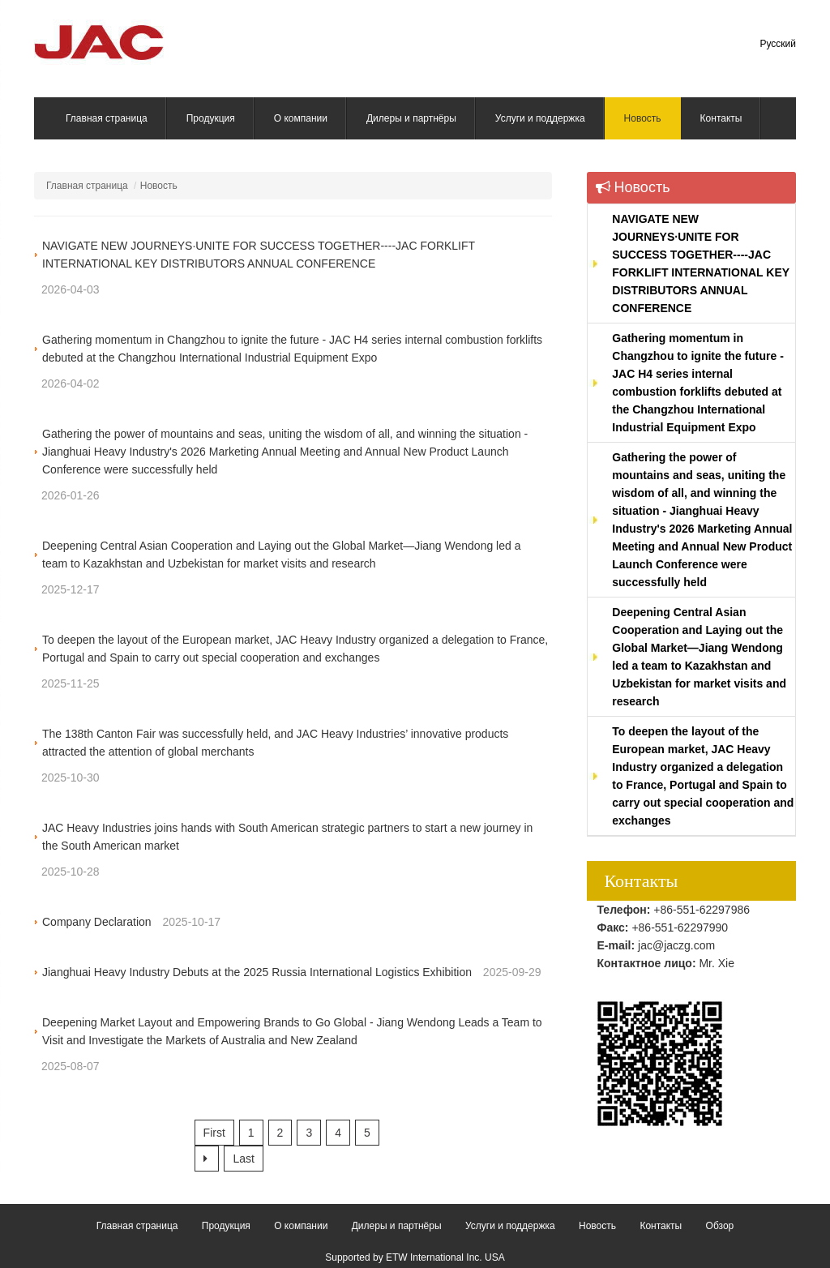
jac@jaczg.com (676, 945)
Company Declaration (97, 921)
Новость (633, 187)
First (214, 1132)
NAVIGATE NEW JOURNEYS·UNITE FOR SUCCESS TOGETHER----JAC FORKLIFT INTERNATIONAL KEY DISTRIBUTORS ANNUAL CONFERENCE (700, 263)
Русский (777, 43)
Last (243, 1158)
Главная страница (87, 185)
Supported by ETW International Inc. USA (414, 1257)
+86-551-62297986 (701, 909)
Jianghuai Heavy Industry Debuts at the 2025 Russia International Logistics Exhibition (257, 972)
